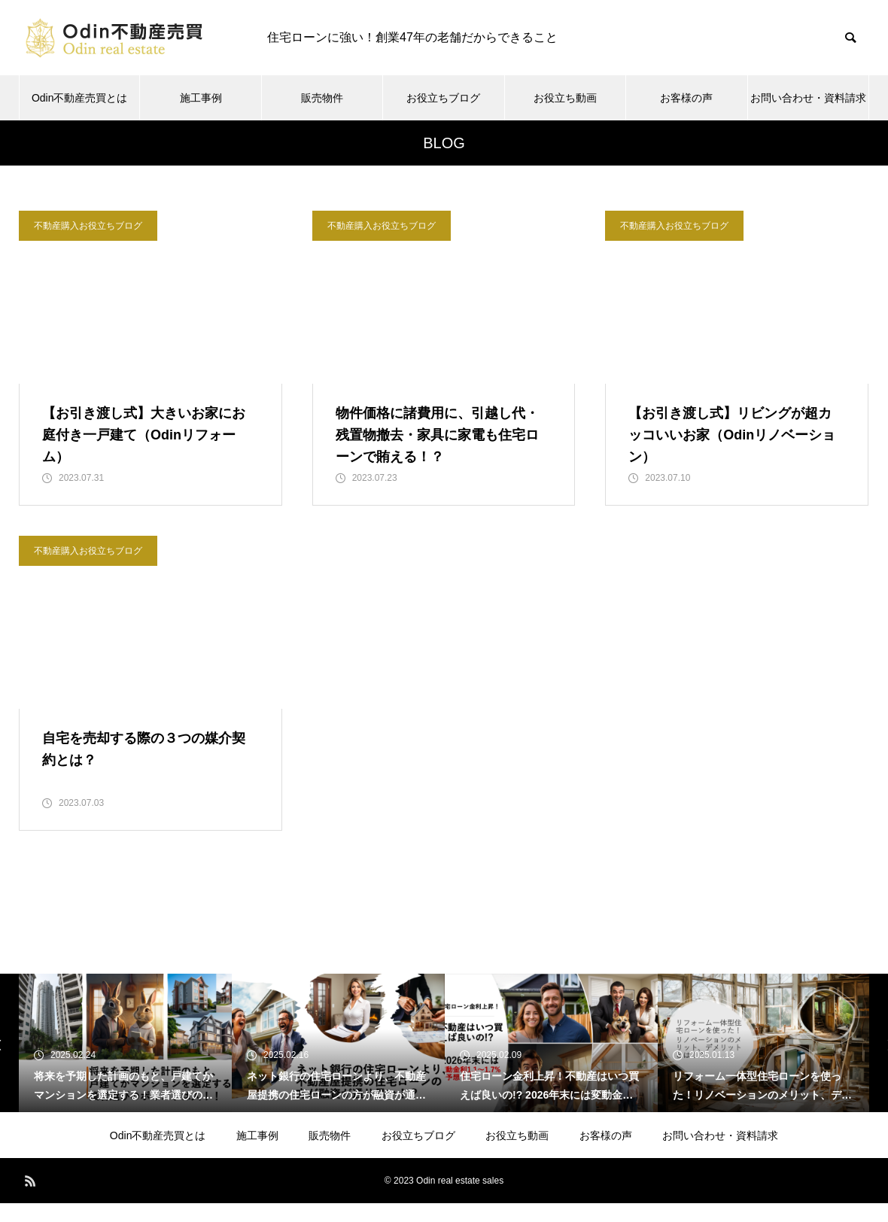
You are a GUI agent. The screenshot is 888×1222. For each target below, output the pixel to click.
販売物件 (322, 98)
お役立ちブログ (443, 98)
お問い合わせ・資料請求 (808, 98)
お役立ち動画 (565, 98)
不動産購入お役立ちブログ (88, 225)
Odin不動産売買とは (80, 98)
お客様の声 (686, 98)
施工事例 (201, 98)
